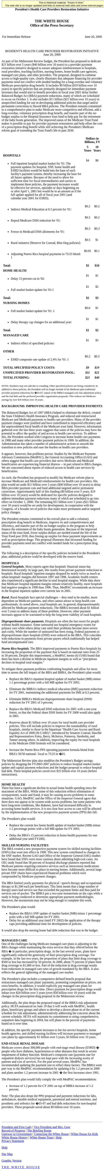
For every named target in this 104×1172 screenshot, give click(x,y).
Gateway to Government (17, 1134)
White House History (15, 1137)
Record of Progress (13, 1130)
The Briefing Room (39, 1130)
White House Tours (42, 1137)
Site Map (7, 1154)
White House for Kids (84, 1134)
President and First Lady (17, 1127)
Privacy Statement (13, 1141)
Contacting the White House (51, 1134)
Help (59, 1137)
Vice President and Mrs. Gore (52, 1127)
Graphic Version (12, 1160)
